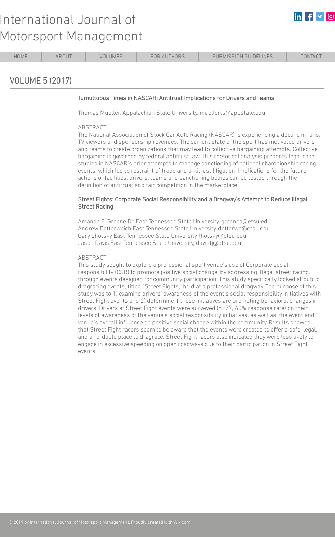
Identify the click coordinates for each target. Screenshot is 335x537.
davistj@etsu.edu (218, 243)
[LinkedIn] (298, 16)
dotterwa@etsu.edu (244, 229)
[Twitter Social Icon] (320, 16)
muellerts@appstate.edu (232, 113)
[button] (110, 57)
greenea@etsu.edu (246, 221)
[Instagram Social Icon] (330, 16)
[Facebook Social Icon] (309, 16)
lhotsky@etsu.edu (222, 236)
